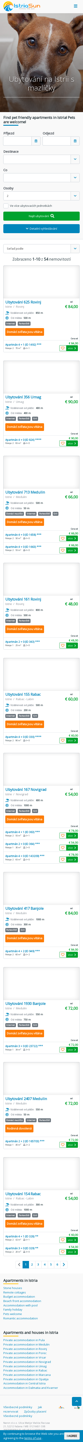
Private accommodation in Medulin (26, 1344)
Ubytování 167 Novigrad (25, 789)
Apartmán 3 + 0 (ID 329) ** (21, 1248)
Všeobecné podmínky (17, 1407)
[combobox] (41, 159)
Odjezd (48, 133)
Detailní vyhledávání (41, 229)
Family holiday (12, 1309)
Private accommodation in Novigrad (27, 1362)
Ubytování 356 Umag (23, 397)
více (72, 348)
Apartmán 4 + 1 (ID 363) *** (22, 832)
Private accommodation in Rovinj (25, 1349)
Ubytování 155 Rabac (23, 694)
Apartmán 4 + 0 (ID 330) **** (23, 737)
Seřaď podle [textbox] (15, 249)
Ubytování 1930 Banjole (25, 1003)
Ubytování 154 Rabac (23, 1193)
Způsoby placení (35, 1411)
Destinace (11, 151)
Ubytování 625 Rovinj (23, 302)
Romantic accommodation (20, 1318)
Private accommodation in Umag (24, 1366)
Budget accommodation (19, 1297)
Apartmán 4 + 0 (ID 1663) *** (23, 546)
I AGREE (72, 1436)
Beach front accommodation (22, 1301)
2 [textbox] (8, 196)
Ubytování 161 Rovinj (23, 599)
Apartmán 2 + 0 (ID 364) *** (22, 844)
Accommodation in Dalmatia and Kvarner (30, 1388)
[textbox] (37, 159)
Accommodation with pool (20, 1305)
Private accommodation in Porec (24, 1353)
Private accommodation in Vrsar (24, 1357)
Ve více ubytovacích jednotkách (31, 206)
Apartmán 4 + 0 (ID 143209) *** (24, 856)
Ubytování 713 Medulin (25, 492)
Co (5, 170)
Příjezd (8, 133)
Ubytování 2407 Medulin (26, 1098)
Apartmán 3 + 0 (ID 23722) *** (24, 1046)
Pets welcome (12, 1314)
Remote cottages (14, 1292)
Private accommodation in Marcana (27, 1375)
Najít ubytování (41, 216)
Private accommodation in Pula (24, 1340)
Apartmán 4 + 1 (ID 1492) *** (23, 344)
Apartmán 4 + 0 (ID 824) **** (23, 439)
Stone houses (12, 1288)
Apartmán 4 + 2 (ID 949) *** (22, 951)
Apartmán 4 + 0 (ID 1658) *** (23, 534)
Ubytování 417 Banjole (24, 908)
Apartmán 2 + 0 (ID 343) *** (22, 641)
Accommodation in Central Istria (24, 1383)
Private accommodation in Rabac (25, 1370)
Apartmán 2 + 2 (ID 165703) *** (24, 1141)
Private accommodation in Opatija (25, 1379)
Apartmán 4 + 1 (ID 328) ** (21, 1236)
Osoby (8, 188)
